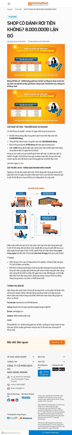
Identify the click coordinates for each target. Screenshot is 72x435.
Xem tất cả (57, 342)
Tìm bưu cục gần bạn (44, 373)
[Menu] (9, 3)
